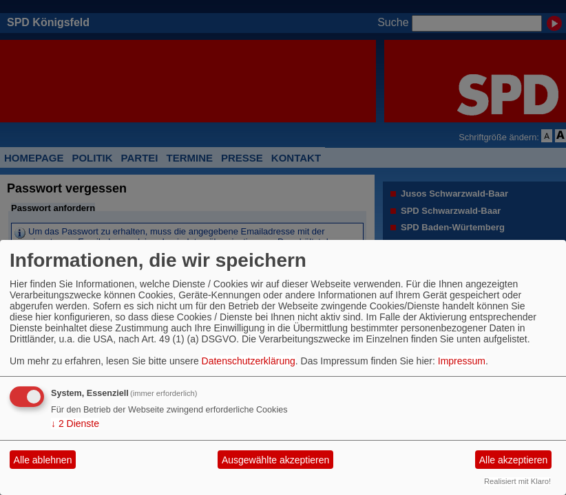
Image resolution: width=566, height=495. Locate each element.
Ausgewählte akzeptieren (275, 459)
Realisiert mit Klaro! (517, 481)
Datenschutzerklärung (248, 360)
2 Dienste (75, 423)
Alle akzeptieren (513, 459)
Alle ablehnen (43, 459)
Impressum (461, 360)
